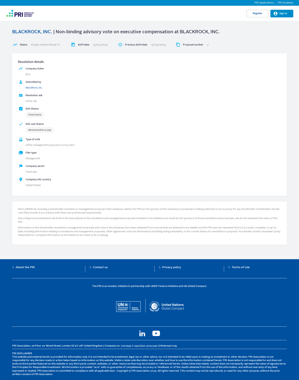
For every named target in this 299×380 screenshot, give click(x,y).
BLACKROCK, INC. (32, 32)
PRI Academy (285, 3)
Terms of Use (241, 267)
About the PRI (25, 267)
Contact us (100, 267)
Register (257, 13)
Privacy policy (171, 267)
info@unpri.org (168, 346)
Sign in (283, 13)
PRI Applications (264, 3)
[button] (59, 45)
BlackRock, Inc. (34, 88)
